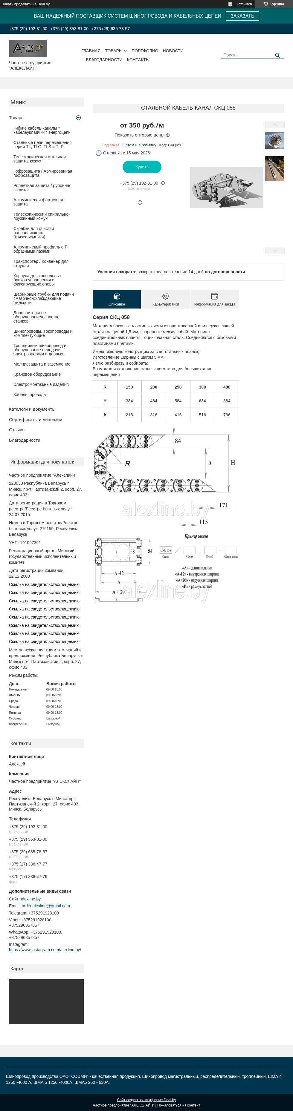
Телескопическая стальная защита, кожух (39, 158)
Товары (114, 50)
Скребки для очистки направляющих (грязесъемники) (33, 232)
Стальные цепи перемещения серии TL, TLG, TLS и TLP (42, 144)
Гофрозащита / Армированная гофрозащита (42, 173)
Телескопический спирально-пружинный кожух (41, 216)
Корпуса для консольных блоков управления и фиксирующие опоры (37, 279)
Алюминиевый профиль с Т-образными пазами (40, 249)
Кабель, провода (29, 394)
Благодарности (104, 59)
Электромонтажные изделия (41, 384)
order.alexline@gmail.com (46, 905)
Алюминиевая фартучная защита (38, 201)
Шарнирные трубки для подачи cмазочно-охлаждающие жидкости (43, 298)
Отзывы (17, 429)
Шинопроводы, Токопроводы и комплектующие (42, 333)
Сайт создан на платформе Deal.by (146, 1100)
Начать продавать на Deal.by (25, 4)
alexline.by (31, 899)
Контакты (138, 59)
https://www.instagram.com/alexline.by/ (45, 949)
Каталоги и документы (32, 409)
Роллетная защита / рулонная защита (42, 187)
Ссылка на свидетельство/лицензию (44, 584)
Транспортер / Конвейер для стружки (40, 263)
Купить (142, 166)
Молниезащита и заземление (42, 364)
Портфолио (145, 50)
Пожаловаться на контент (178, 1105)
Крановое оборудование (37, 374)
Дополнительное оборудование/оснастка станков (36, 316)
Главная (90, 50)
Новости (173, 50)
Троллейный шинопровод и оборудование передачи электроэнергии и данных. (39, 349)
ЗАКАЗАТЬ (242, 16)
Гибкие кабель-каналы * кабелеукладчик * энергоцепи (42, 130)
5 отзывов (244, 4)
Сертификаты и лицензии (35, 419)
